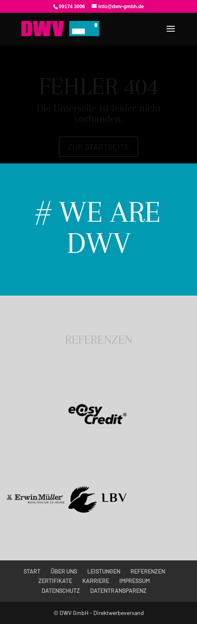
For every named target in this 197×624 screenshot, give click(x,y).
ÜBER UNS (64, 571)
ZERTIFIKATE (55, 580)
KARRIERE (95, 580)
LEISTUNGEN (103, 571)
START (31, 571)
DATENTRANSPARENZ (118, 590)
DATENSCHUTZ (61, 590)
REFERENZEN (147, 571)
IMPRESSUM (134, 580)
